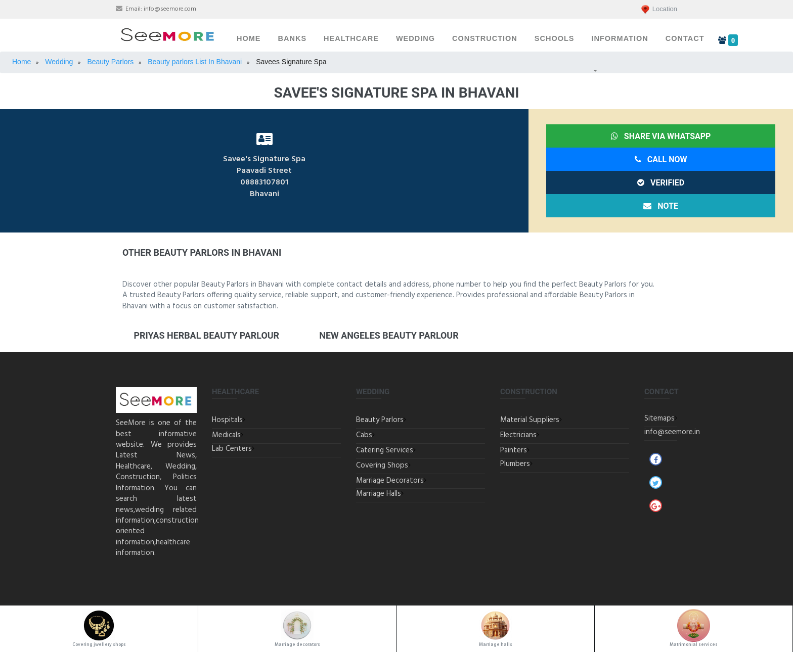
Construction (484, 38)
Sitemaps (659, 418)
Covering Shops (382, 465)
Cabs (364, 435)
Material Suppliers (529, 420)
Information (619, 38)
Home (249, 38)
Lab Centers (232, 449)
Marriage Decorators (390, 481)
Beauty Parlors (380, 420)
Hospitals (227, 420)
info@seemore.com (170, 9)
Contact (685, 38)
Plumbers (515, 464)
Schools (555, 38)
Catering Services (384, 450)
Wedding (415, 38)
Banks (292, 38)
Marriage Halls (378, 494)
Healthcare (351, 38)
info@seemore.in (672, 432)
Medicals (226, 435)
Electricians (518, 435)
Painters (513, 450)
